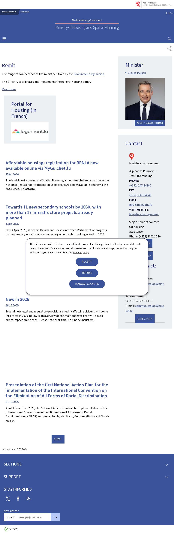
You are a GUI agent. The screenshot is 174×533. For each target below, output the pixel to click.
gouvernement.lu (9, 11)
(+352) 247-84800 (140, 185)
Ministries (25, 11)
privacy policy (81, 252)
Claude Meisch (137, 73)
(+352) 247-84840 (140, 195)
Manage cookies (87, 284)
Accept (87, 262)
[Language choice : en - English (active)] (169, 13)
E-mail (10, 517)
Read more (9, 89)
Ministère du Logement (144, 214)
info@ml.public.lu (140, 205)
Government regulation (89, 74)
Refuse (87, 273)
